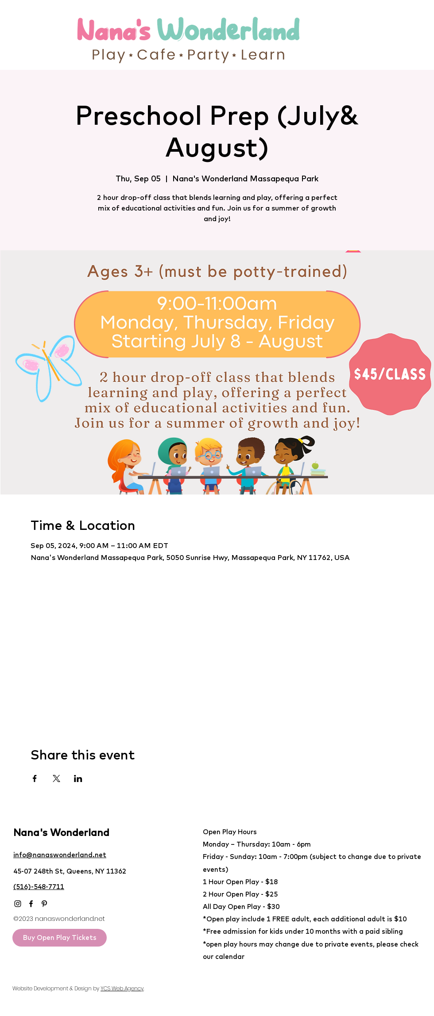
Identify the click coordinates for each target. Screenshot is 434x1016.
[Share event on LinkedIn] (78, 778)
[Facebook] (31, 903)
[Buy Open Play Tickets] (59, 938)
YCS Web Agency (122, 988)
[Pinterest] (44, 903)
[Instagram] (17, 903)
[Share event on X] (56, 778)
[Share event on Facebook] (35, 778)
